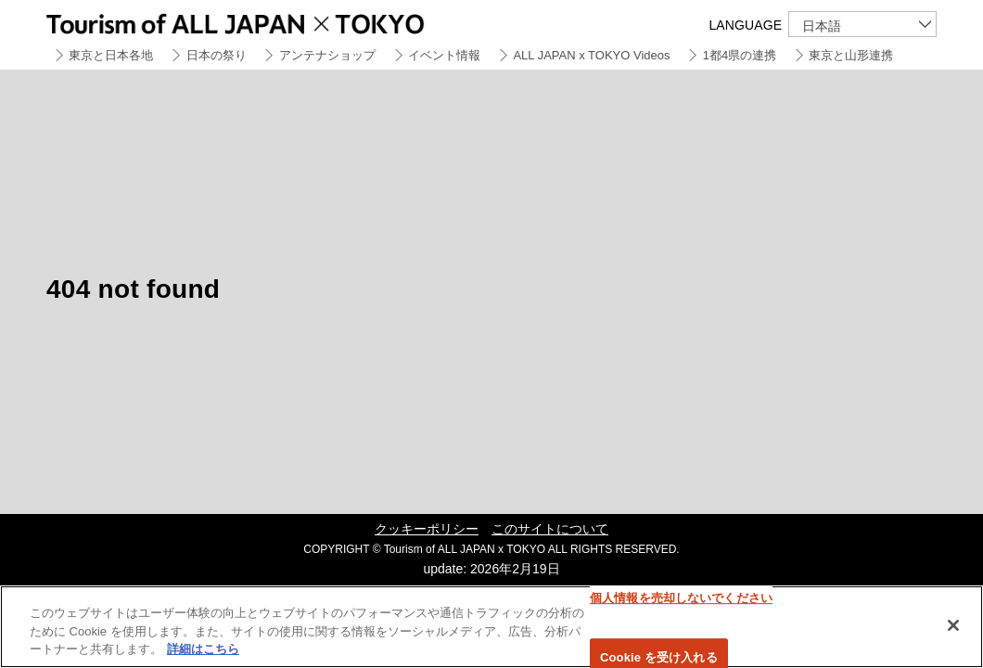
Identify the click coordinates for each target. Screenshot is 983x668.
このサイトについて (550, 528)
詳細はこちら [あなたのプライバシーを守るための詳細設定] (203, 649)
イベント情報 (444, 55)
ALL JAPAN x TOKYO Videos (591, 55)
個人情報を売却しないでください (681, 598)
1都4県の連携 (739, 55)
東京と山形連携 (851, 55)
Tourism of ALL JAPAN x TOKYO (278, 21)
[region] (491, 626)
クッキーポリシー (427, 528)
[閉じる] (953, 625)
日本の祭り (216, 55)
